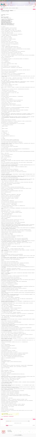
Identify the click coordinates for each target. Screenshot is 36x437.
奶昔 (7, 0)
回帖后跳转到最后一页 (11, 425)
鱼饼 (5, 0)
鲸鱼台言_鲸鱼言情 (2, 0)
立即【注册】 (11, 414)
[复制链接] (15, 10)
